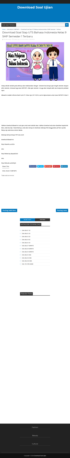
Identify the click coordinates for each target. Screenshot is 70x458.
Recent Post (27, 219)
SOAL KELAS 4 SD (26, 239)
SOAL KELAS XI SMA (26, 258)
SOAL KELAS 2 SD (26, 233)
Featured (42, 219)
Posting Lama (62, 210)
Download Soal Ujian (35, 7)
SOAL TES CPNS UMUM (27, 264)
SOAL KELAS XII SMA (27, 261)
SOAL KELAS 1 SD (26, 230)
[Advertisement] (35, 17)
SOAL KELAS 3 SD (26, 236)
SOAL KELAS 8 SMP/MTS (28, 248)
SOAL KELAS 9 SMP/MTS (13, 29)
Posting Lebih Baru (9, 210)
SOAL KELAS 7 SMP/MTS (28, 245)
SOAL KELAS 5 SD (26, 242)
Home (3, 29)
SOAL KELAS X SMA (26, 255)
